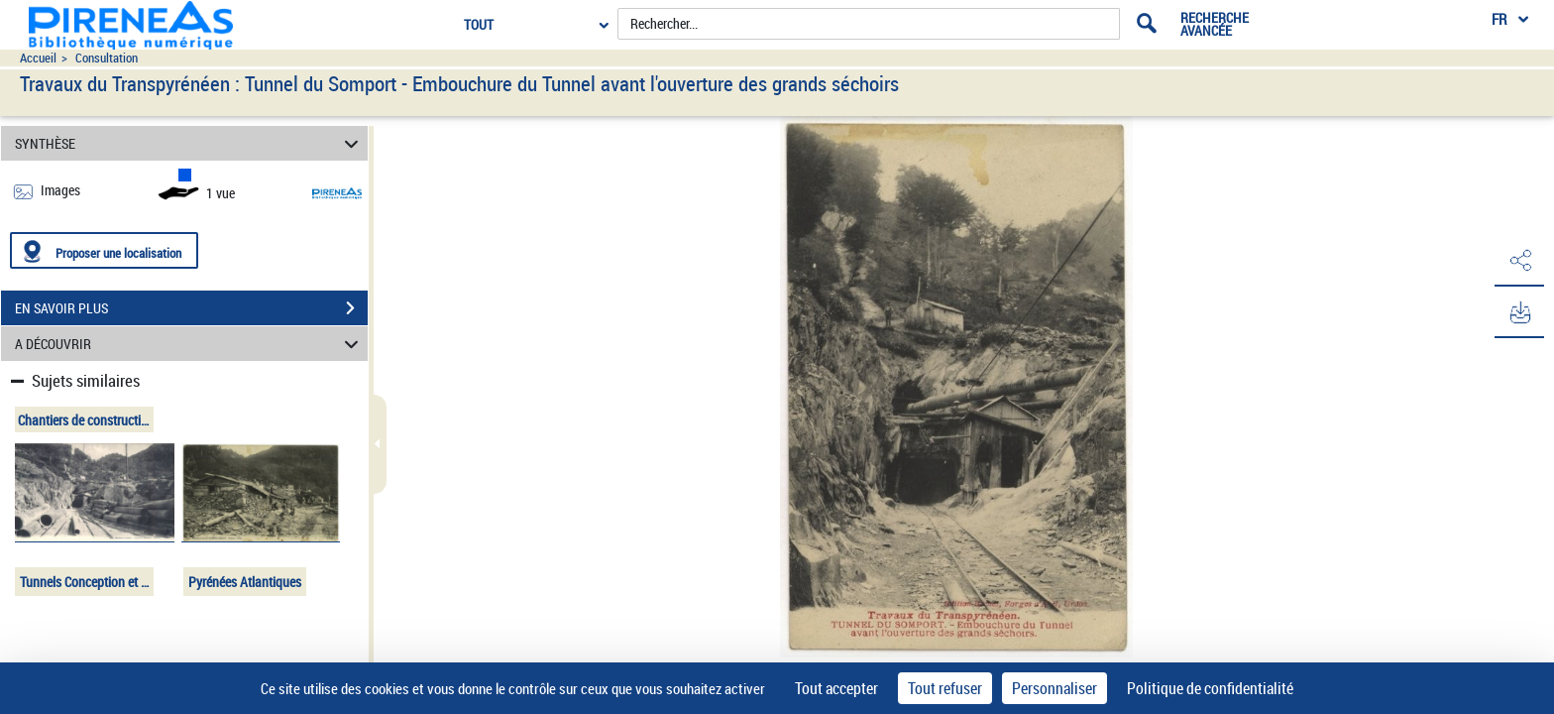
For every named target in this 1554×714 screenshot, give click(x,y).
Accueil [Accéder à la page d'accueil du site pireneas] (38, 58)
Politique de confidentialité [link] (1210, 688)
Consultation (106, 58)
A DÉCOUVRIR (190, 343)
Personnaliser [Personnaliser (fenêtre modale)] (1054, 688)
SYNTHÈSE (190, 143)
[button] (1519, 261)
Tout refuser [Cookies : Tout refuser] (945, 688)
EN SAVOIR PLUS (191, 308)
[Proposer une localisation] (104, 250)
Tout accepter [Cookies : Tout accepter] (836, 688)
